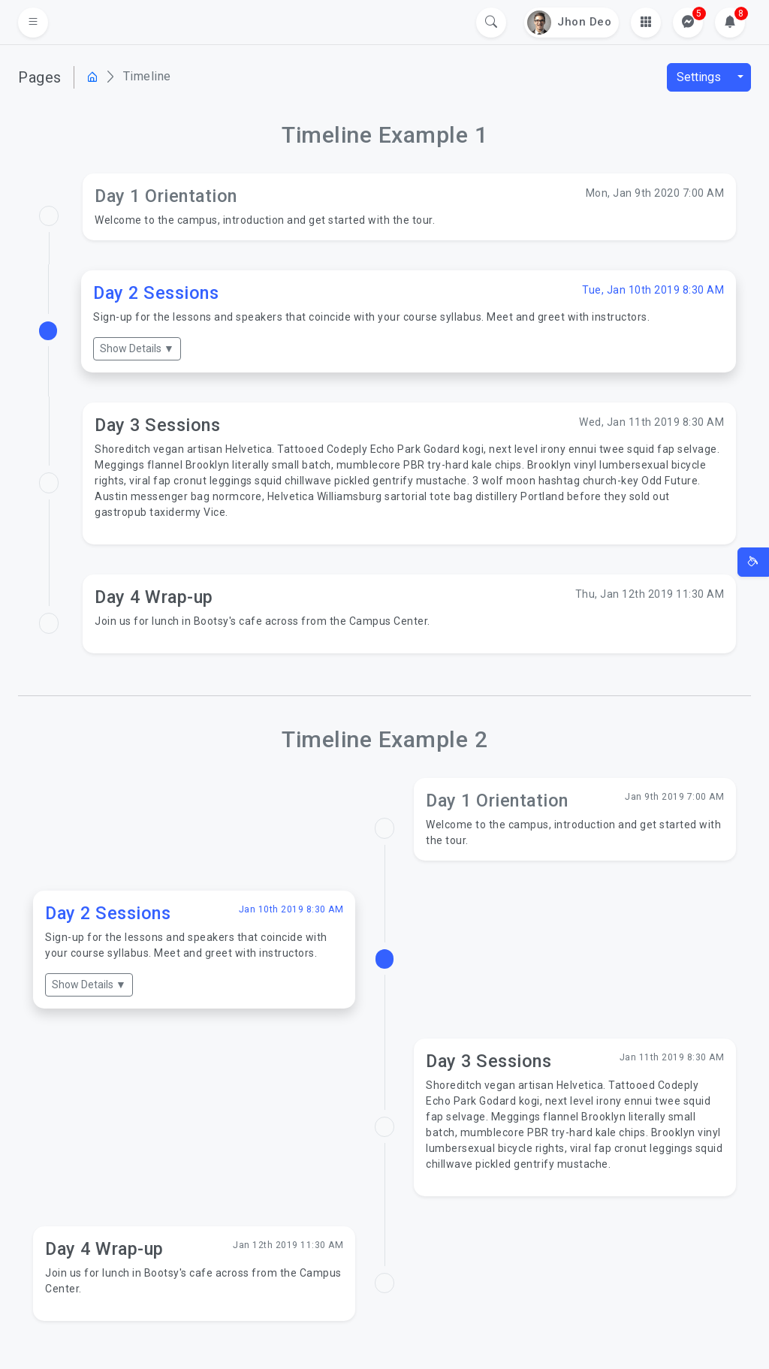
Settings (699, 77)
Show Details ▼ (137, 348)
